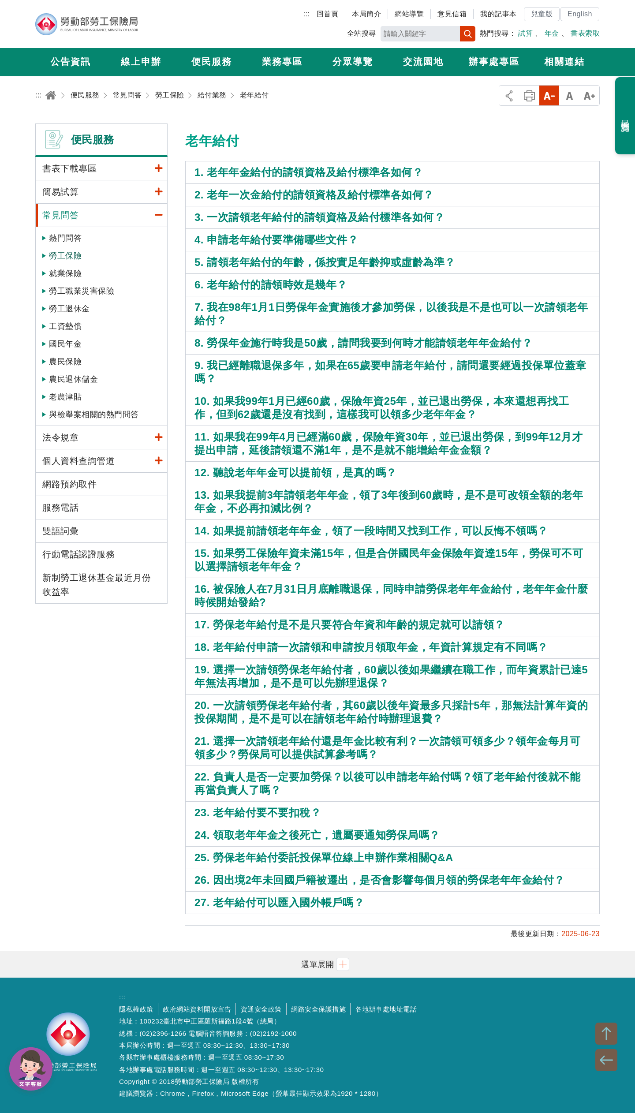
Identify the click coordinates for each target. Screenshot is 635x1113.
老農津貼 (65, 396)
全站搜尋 (361, 33)
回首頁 (328, 14)
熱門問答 (65, 238)
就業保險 (65, 273)
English (580, 14)
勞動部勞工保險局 (86, 24)
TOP (606, 1034)
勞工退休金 (69, 308)
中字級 (569, 95)
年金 (552, 33)
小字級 (549, 95)
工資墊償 (65, 326)
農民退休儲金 (73, 379)
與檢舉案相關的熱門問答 (94, 414)
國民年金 (65, 344)
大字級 (589, 95)
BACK (606, 1060)
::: (306, 14)
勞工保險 (65, 255)
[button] (317, 964)
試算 (525, 33)
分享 (509, 95)
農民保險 (65, 361)
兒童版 (542, 14)
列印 (529, 95)
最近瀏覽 (625, 116)
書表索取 (585, 33)
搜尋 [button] (467, 33)
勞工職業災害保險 (81, 291)
